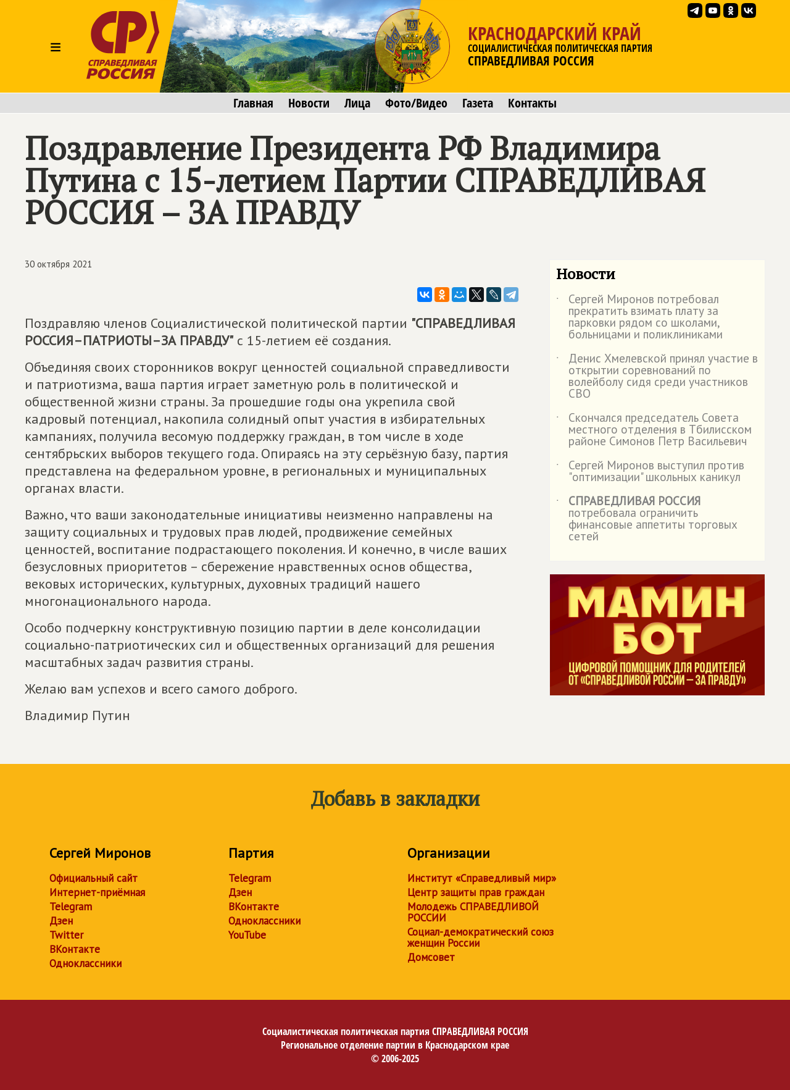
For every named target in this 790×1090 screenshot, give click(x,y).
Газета (477, 103)
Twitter (66, 935)
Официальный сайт (93, 878)
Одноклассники (85, 963)
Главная (253, 103)
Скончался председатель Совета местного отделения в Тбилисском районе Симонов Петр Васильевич (654, 430)
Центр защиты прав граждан (475, 892)
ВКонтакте (74, 949)
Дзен (61, 920)
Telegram (70, 906)
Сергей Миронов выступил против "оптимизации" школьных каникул (650, 471)
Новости (309, 103)
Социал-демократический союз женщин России (480, 937)
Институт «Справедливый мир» (481, 878)
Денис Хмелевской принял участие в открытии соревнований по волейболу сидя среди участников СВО (657, 377)
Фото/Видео (416, 103)
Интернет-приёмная (97, 892)
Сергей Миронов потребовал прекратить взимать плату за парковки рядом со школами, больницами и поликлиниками (639, 317)
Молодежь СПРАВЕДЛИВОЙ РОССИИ (473, 912)
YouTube (247, 935)
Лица (357, 103)
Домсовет (431, 957)
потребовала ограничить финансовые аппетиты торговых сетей (647, 519)
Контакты (532, 103)
